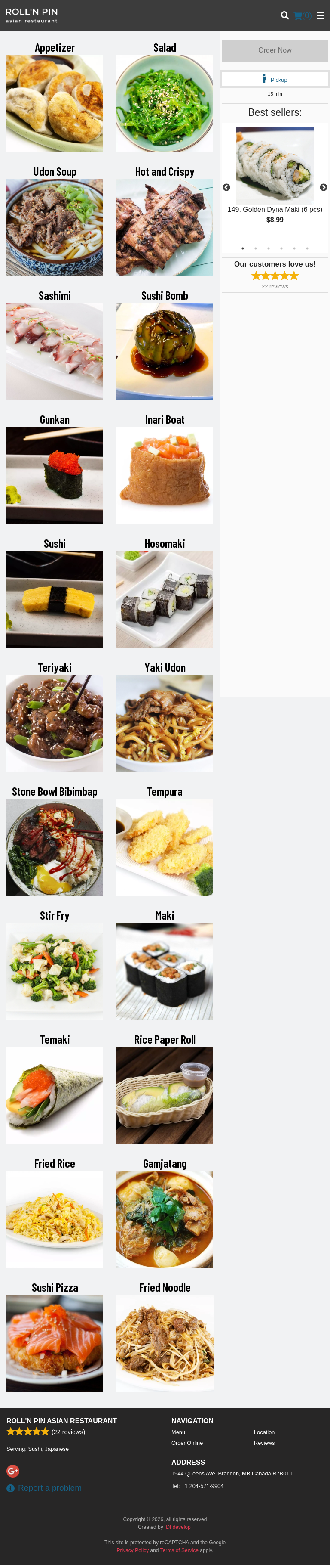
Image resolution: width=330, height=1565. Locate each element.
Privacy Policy (133, 1550)
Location (264, 1432)
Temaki (55, 1039)
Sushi (55, 543)
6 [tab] (307, 248)
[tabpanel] (275, 182)
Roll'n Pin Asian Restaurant (61, 1421)
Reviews (264, 1443)
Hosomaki (165, 543)
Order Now (274, 50)
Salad (164, 47)
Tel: (197, 1486)
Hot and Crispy (165, 171)
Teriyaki (55, 667)
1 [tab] (242, 248)
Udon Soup (55, 171)
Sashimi (55, 295)
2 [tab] (255, 248)
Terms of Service (179, 1550)
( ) (302, 15)
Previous (226, 187)
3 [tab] (268, 248)
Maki (165, 915)
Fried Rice (54, 1163)
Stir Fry (55, 915)
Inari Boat (165, 419)
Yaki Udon (165, 667)
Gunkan (55, 419)
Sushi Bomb (164, 295)
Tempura (165, 791)
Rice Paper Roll (165, 1039)
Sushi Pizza (55, 1287)
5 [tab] (294, 248)
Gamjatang (165, 1163)
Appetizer (55, 47)
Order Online (187, 1443)
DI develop (178, 1527)
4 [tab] (281, 248)
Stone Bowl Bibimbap (55, 791)
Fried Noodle (165, 1287)
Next (323, 187)
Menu (178, 1432)
